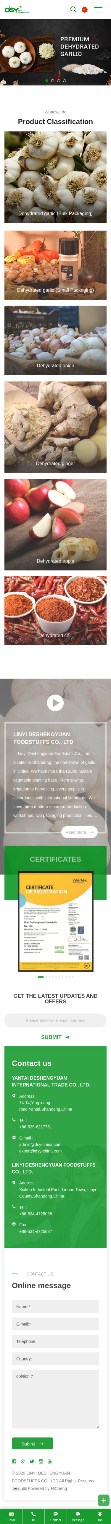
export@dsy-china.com (40, 1135)
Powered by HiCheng (47, 1505)
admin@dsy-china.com (40, 1128)
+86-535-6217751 (35, 1111)
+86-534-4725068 (35, 1198)
